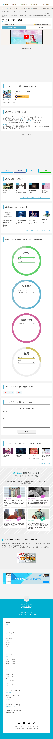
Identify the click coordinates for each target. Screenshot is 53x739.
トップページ (9, 628)
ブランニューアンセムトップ (13, 710)
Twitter (7, 170)
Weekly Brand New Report (12, 714)
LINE (45, 170)
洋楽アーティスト (10, 664)
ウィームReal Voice (11, 681)
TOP (2, 11)
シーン (7, 640)
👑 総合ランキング (41, 24)
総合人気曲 (9, 638)
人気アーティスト (10, 659)
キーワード (9, 649)
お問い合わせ (35, 726)
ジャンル (8, 642)
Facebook (19, 170)
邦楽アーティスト (10, 661)
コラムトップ (9, 674)
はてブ (32, 170)
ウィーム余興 (9, 685)
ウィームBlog (9, 676)
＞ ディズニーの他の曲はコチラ (41, 463)
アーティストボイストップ (13, 695)
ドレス (7, 645)
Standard (8, 699)
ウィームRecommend (11, 678)
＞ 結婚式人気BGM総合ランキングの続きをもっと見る (35, 198)
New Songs (8, 697)
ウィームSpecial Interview (12, 683)
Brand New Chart (10, 712)
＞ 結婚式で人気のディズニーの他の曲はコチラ (37, 230)
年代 (7, 647)
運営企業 (29, 726)
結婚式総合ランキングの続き (14, 179)
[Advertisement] (26, 64)
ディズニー (9, 11)
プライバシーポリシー (20, 726)
